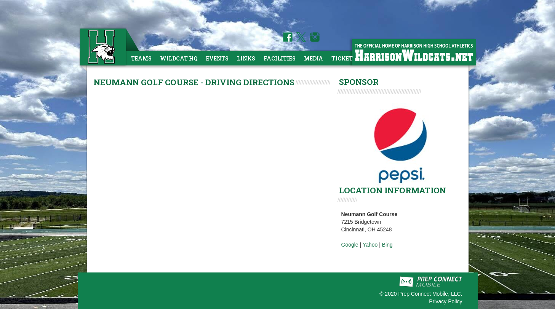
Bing (387, 245)
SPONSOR (359, 81)
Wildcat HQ (179, 58)
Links (246, 58)
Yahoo (370, 245)
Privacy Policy (445, 301)
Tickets (343, 58)
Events (217, 58)
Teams (141, 58)
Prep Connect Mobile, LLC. (430, 294)
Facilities (280, 58)
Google (349, 245)
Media (313, 58)
